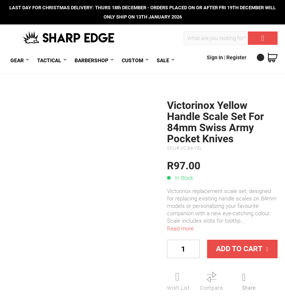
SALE (164, 60)
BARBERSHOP (93, 60)
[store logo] (69, 37)
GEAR (18, 60)
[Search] (263, 38)
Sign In (215, 57)
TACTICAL (50, 60)
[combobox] (231, 38)
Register (236, 57)
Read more (180, 228)
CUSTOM (134, 60)
